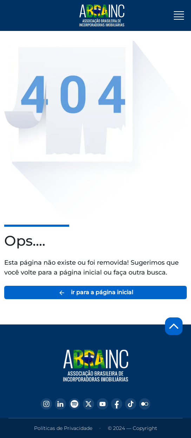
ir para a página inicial (95, 292)
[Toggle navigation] (179, 15)
